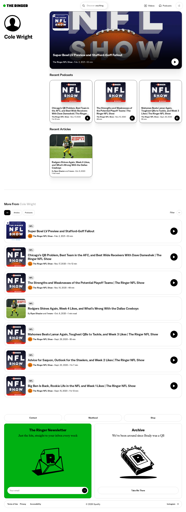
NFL (31, 226)
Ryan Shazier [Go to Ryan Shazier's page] (36, 313)
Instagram (171, 504)
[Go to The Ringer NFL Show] (60, 22)
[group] (19, 212)
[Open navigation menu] (179, 5)
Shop (153, 417)
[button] (94, 5)
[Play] (174, 231)
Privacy (23, 504)
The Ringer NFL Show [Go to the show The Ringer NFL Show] (63, 62)
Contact (33, 417)
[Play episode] (175, 62)
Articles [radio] (17, 212)
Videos (149, 5)
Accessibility (35, 504)
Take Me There (138, 490)
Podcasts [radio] (28, 212)
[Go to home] (15, 5)
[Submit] (84, 490)
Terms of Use (12, 504)
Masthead (93, 417)
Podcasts (165, 5)
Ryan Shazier (59, 171)
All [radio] (7, 212)
